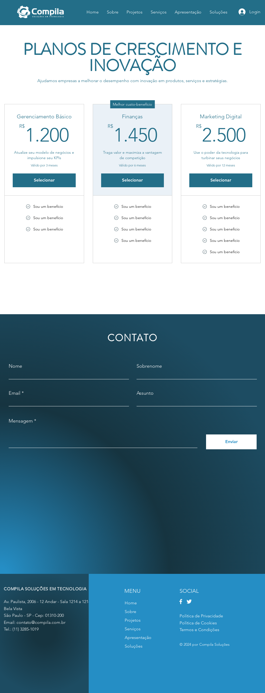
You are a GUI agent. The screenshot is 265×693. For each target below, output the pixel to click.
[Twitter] (189, 601)
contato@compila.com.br (40, 622)
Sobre (130, 611)
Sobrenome (149, 366)
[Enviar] (231, 441)
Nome (15, 366)
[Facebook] (180, 601)
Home (131, 602)
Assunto (145, 393)
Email (14, 393)
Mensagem (21, 421)
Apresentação (138, 637)
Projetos (133, 620)
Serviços (133, 628)
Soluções (134, 646)
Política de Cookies (198, 622)
